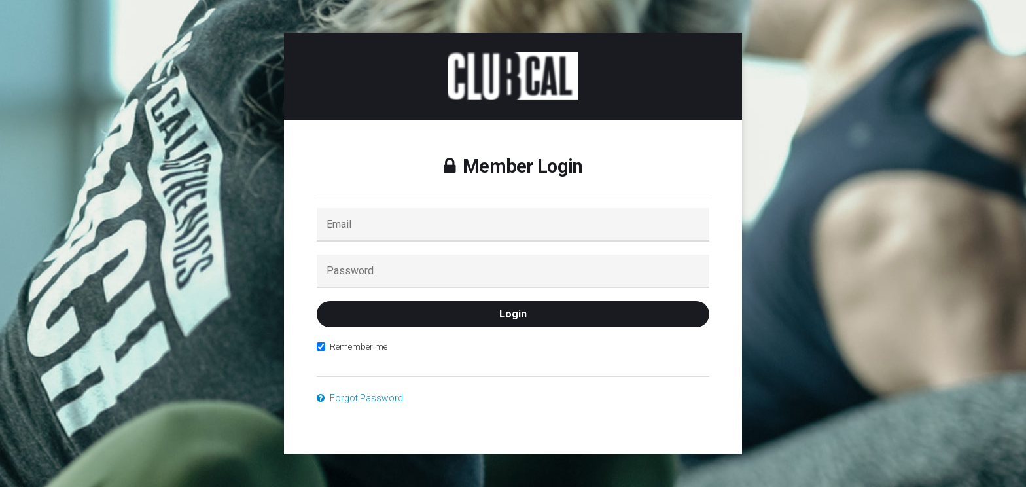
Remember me (352, 346)
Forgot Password (360, 398)
